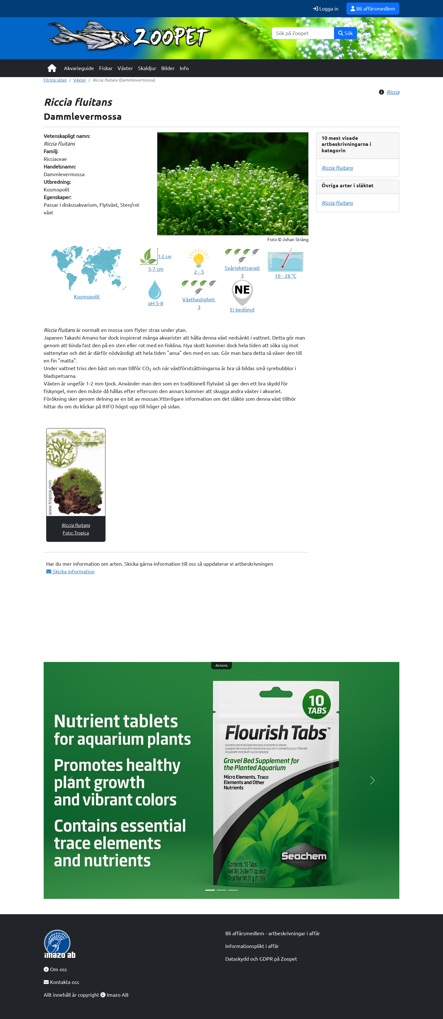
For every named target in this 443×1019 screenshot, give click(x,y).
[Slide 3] (233, 890)
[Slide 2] (221, 890)
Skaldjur (147, 68)
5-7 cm (155, 269)
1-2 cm (164, 256)
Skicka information (70, 571)
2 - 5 (199, 272)
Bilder (168, 68)
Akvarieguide (79, 68)
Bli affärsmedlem (373, 8)
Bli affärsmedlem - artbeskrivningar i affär (272, 933)
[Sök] (303, 33)
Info (184, 68)
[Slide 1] (210, 890)
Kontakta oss (61, 982)
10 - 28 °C (285, 276)
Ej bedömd (242, 309)
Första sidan (55, 80)
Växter (125, 68)
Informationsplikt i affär (252, 946)
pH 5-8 (155, 303)
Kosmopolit (87, 296)
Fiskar (106, 68)
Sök (345, 33)
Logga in (325, 8)
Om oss (55, 969)
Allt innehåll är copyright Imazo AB (86, 995)
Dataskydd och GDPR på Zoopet (261, 959)
